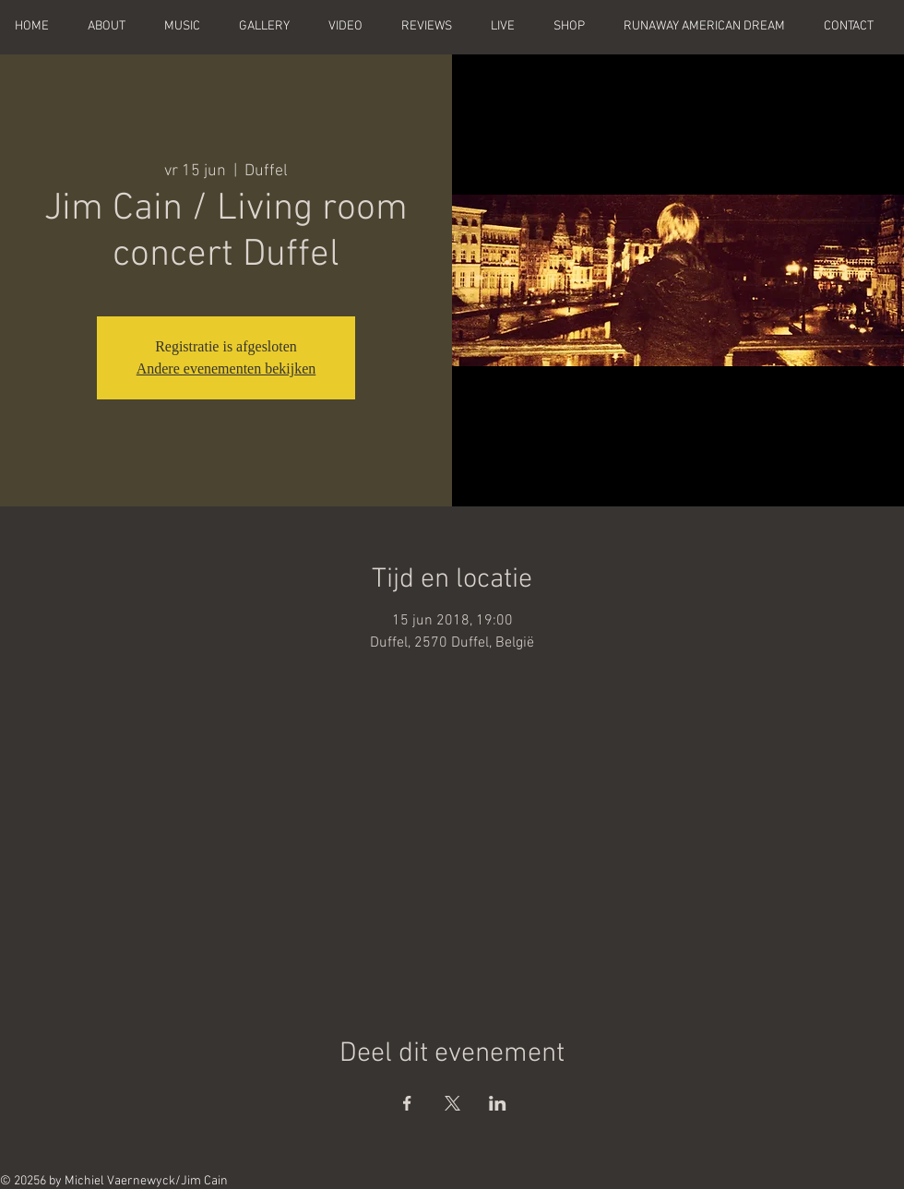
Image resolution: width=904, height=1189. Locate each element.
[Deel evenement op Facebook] (407, 1103)
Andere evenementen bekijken (226, 368)
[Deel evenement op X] (452, 1103)
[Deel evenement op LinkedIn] (497, 1103)
